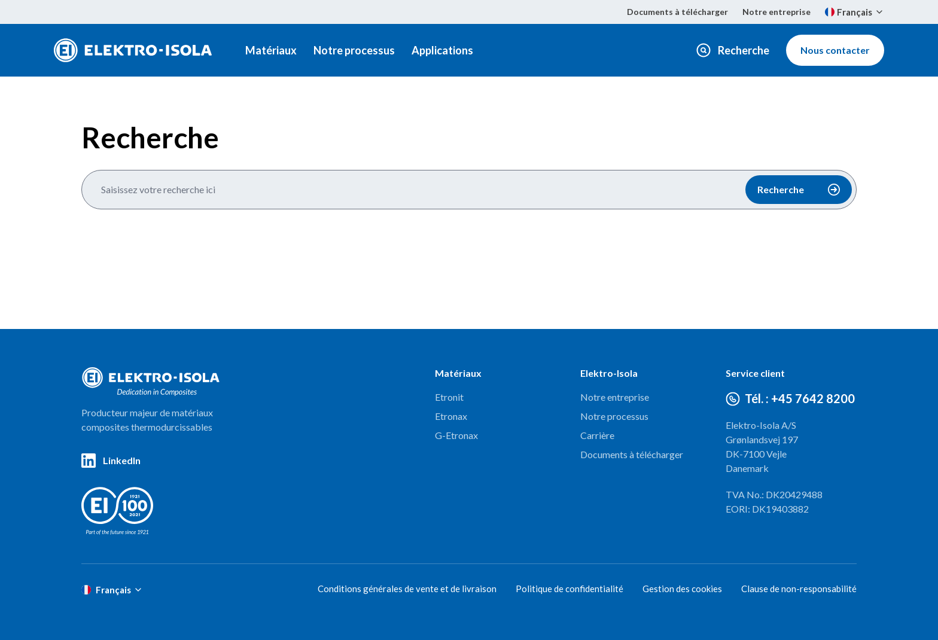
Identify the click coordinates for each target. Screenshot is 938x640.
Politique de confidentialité (569, 588)
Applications (442, 50)
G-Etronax (456, 435)
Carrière (597, 435)
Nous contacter (835, 50)
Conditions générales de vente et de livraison (407, 588)
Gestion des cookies (682, 588)
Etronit (449, 397)
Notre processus (354, 50)
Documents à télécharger (677, 12)
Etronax (451, 416)
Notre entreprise (776, 12)
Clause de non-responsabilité (799, 588)
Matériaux (271, 50)
